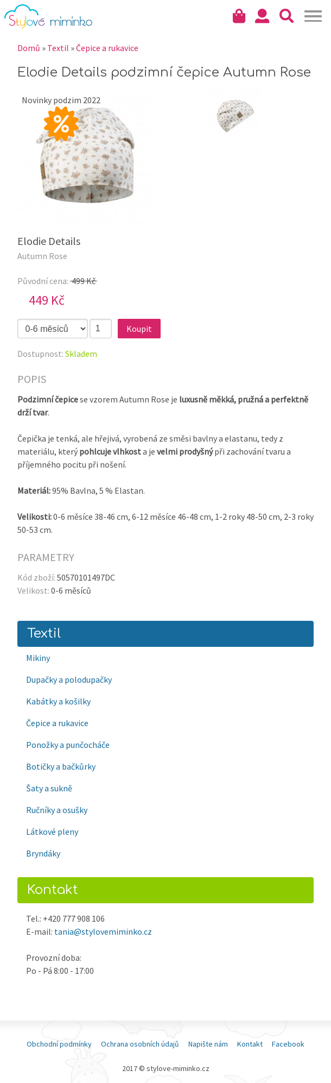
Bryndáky (43, 853)
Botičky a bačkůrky (61, 766)
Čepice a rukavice (107, 47)
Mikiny (38, 657)
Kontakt (250, 1044)
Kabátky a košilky (58, 701)
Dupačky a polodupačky (69, 679)
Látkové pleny (52, 831)
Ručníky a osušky (56, 809)
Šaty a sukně (49, 788)
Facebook (288, 1044)
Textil (58, 47)
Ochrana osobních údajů (140, 1044)
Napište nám (208, 1044)
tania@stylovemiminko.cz (103, 931)
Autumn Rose (42, 255)
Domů (28, 47)
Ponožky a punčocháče (68, 744)
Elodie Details (48, 241)
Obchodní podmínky (59, 1044)
